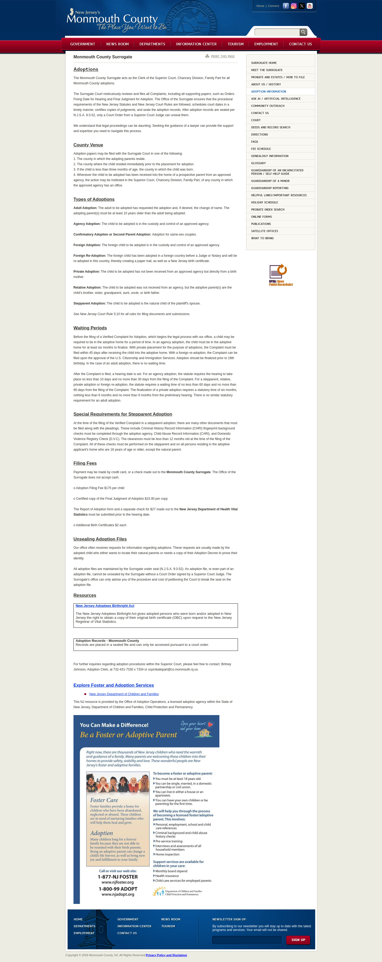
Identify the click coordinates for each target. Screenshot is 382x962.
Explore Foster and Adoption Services (113, 685)
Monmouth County (117, 20)
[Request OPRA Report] (280, 285)
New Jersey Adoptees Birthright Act (105, 606)
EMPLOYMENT (84, 932)
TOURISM (168, 926)
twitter (302, 6)
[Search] (276, 32)
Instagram (294, 6)
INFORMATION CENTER (134, 926)
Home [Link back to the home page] (260, 5)
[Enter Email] (247, 942)
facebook (286, 6)
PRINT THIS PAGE (223, 56)
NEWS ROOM (170, 919)
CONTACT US (127, 932)
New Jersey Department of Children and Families (124, 694)
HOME (78, 919)
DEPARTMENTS (85, 926)
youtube (310, 6)
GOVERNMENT (128, 919)
